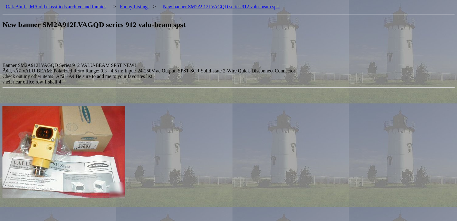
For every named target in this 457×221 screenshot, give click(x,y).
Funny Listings (134, 6)
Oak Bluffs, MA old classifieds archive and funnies (56, 6)
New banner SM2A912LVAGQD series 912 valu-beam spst (221, 6)
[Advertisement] (114, 49)
